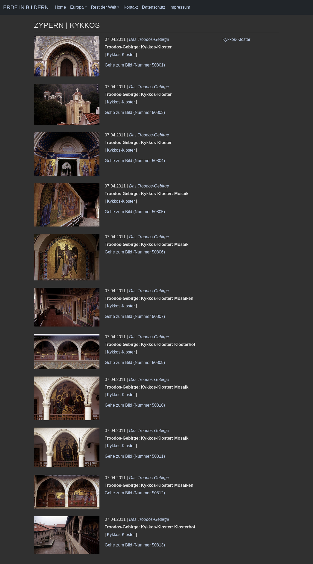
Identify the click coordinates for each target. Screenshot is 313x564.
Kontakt (131, 7)
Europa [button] (77, 7)
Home (60, 7)
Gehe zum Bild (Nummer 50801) (135, 65)
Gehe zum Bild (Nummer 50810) (135, 405)
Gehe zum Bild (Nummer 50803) (135, 112)
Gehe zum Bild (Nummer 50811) (135, 456)
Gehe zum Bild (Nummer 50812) (135, 493)
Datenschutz (153, 7)
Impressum (180, 7)
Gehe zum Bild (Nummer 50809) (135, 362)
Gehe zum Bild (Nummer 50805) (135, 211)
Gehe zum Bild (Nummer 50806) (135, 252)
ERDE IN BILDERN (25, 7)
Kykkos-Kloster (121, 54)
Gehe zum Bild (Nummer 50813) (135, 545)
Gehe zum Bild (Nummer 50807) (135, 316)
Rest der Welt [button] (103, 7)
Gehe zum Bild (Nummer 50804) (135, 160)
